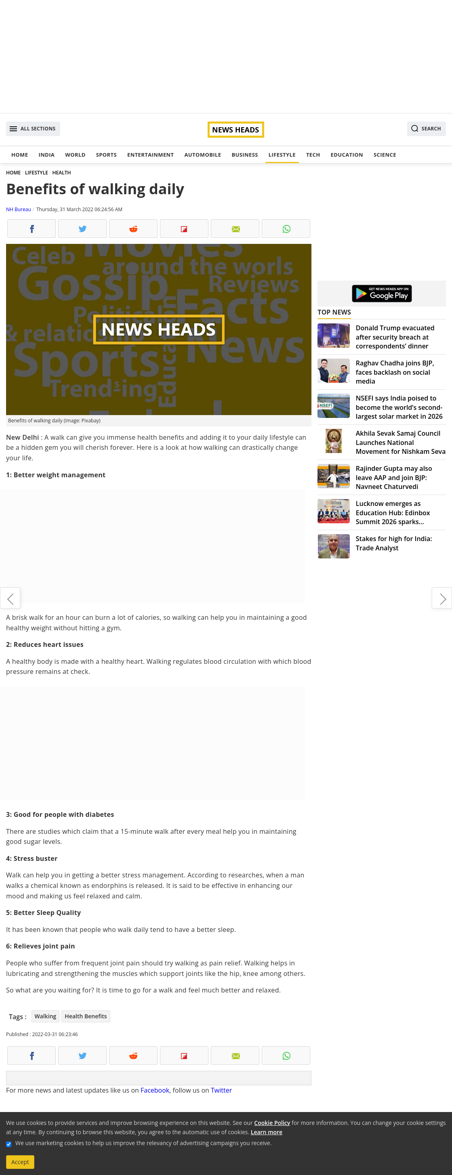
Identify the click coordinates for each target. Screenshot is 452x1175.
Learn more (266, 1132)
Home (19, 154)
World (75, 154)
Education (347, 154)
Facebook (155, 1090)
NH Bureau (18, 209)
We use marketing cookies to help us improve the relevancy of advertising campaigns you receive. (143, 1143)
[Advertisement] (226, 56)
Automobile (202, 154)
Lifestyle (282, 154)
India (46, 154)
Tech (313, 154)
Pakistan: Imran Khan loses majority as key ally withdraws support (10, 598)
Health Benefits (86, 1016)
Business (244, 154)
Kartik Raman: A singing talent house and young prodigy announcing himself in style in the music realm (442, 598)
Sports (106, 154)
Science (385, 154)
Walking (46, 1016)
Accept (20, 1162)
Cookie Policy (272, 1123)
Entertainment (150, 154)
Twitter (221, 1090)
